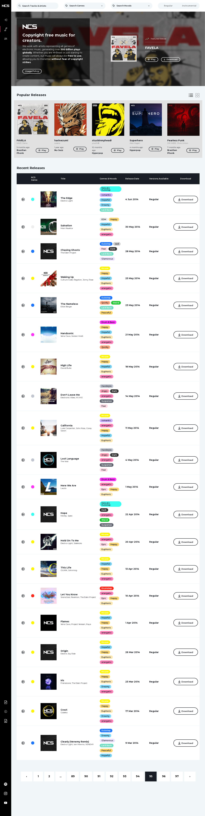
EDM (103, 219)
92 (111, 776)
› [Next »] (189, 776)
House (104, 268)
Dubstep (105, 244)
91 (98, 776)
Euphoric (105, 229)
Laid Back (106, 210)
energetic (106, 234)
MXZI (147, 51)
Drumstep (106, 588)
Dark (111, 249)
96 (164, 776)
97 (177, 776)
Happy (113, 219)
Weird (115, 302)
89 (73, 776)
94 (138, 776)
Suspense (106, 401)
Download (171, 59)
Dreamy (105, 205)
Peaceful (105, 312)
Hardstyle (106, 386)
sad (116, 244)
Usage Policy (32, 71)
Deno (153, 51)
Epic (103, 489)
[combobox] (84, 6)
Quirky (104, 302)
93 (124, 776)
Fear (103, 249)
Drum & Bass (107, 322)
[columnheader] (23, 178)
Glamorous (106, 259)
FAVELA (151, 48)
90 (86, 776)
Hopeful (105, 200)
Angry (104, 391)
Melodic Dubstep (105, 189)
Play (151, 59)
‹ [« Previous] (26, 776)
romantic (105, 195)
